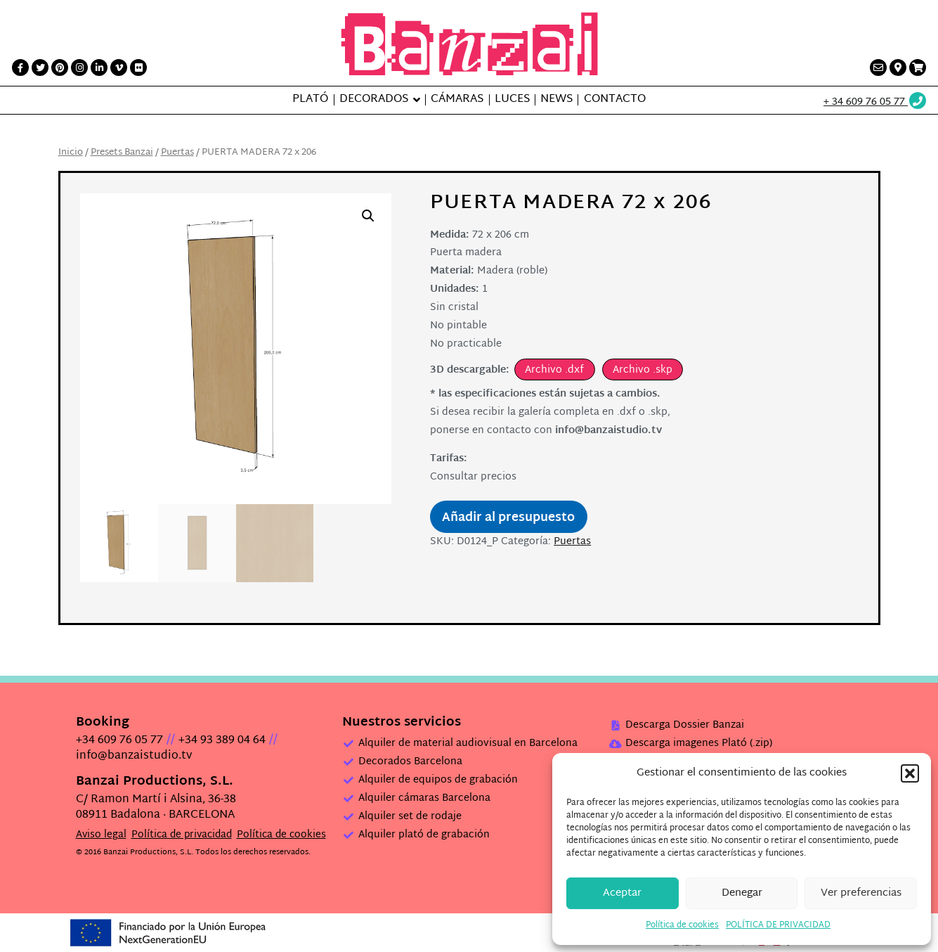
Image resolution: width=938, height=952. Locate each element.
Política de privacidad (181, 835)
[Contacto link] (878, 67)
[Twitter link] (40, 67)
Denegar (742, 893)
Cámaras (457, 99)
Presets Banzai (122, 152)
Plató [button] (310, 99)
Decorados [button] (373, 99)
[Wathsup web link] (875, 102)
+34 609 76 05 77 (119, 741)
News (556, 99)
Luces (512, 99)
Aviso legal (101, 835)
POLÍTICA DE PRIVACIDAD (778, 925)
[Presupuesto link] (917, 67)
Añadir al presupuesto (508, 518)
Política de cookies (682, 925)
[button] (910, 773)
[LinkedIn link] (99, 67)
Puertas (177, 152)
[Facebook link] (20, 67)
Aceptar (622, 893)
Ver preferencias (861, 893)
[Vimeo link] (118, 67)
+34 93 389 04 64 (222, 741)
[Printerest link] (59, 67)
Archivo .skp (642, 370)
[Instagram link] (79, 67)
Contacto (615, 99)
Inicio (70, 152)
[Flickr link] (138, 67)
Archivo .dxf (554, 370)
